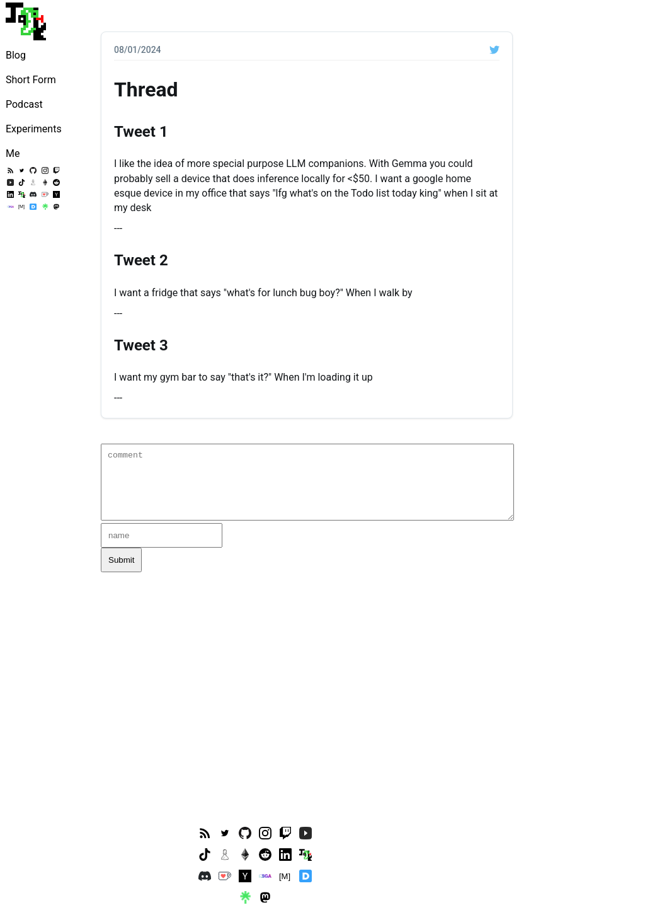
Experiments (34, 129)
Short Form (31, 80)
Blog (16, 55)
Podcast (24, 104)
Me (13, 153)
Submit (121, 560)
